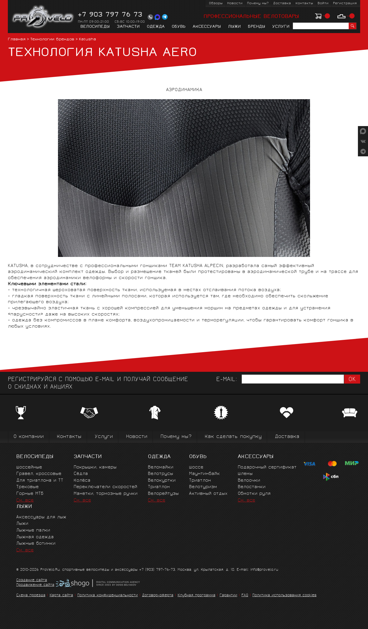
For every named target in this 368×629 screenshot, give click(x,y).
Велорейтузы (163, 494)
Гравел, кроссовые (38, 474)
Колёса (82, 481)
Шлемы (245, 474)
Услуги (281, 27)
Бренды (256, 27)
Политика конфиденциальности (107, 595)
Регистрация (345, 3)
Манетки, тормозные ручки (106, 494)
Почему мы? (258, 3)
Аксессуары (207, 27)
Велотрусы (160, 474)
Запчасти (128, 27)
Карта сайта (61, 595)
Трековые (27, 487)
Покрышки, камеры (95, 467)
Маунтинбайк (204, 474)
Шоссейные (29, 467)
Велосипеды (95, 27)
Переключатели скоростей (105, 487)
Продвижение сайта (35, 585)
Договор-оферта (157, 595)
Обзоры (216, 3)
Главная (16, 39)
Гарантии (228, 595)
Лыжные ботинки (35, 544)
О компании (28, 437)
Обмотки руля (254, 494)
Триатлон (159, 487)
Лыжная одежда (35, 537)
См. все (25, 500)
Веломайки (160, 467)
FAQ (244, 595)
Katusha (87, 39)
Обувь (179, 27)
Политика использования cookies (284, 595)
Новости (235, 3)
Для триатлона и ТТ (39, 481)
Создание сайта (31, 580)
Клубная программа (196, 595)
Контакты (304, 3)
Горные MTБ (29, 494)
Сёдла (81, 474)
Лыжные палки (33, 530)
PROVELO (43, 17)
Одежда (156, 27)
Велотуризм (203, 487)
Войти (323, 3)
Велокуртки (162, 481)
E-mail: (226, 380)
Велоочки (249, 481)
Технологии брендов (52, 39)
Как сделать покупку (233, 437)
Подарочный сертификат (267, 467)
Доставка (282, 3)
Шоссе (196, 467)
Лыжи (234, 27)
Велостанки (251, 487)
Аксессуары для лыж (41, 517)
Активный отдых (208, 494)
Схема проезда (30, 595)
